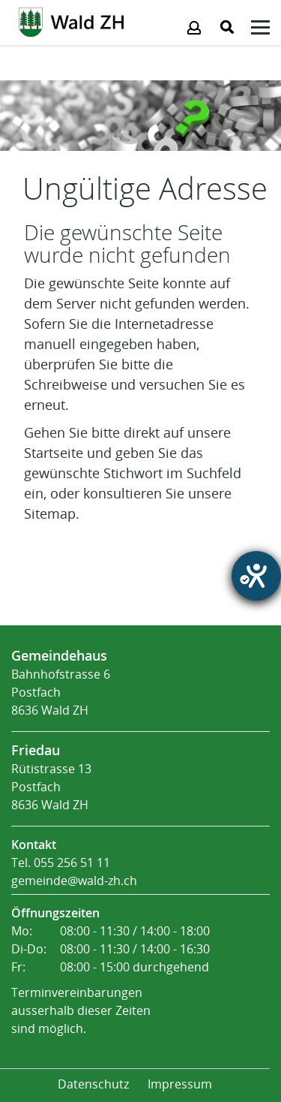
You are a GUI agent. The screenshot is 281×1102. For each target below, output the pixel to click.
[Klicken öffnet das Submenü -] (260, 29)
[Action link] (71, 21)
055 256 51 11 (72, 863)
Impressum (180, 1084)
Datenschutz (93, 1084)
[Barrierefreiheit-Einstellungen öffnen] (256, 576)
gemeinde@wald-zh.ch (74, 881)
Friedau (35, 750)
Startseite (53, 453)
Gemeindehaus (59, 655)
